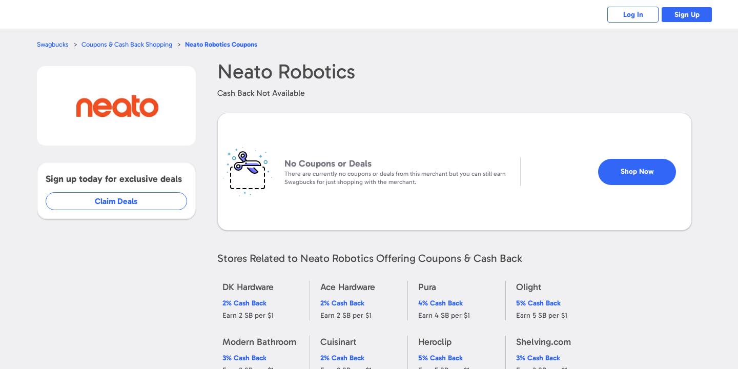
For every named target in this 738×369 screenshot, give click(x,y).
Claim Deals (123, 201)
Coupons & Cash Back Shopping (126, 44)
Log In (633, 14)
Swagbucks (53, 44)
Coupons (221, 44)
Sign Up (687, 14)
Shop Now (646, 167)
